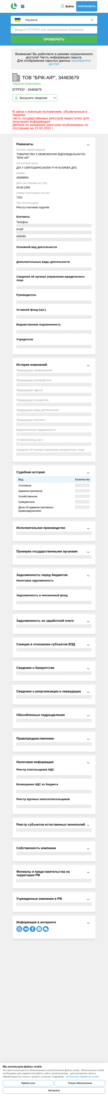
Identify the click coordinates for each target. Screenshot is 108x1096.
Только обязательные (80, 1083)
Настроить (54, 1090)
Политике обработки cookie (84, 1076)
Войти (70, 6)
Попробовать (87, 6)
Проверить (54, 39)
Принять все (28, 1083)
